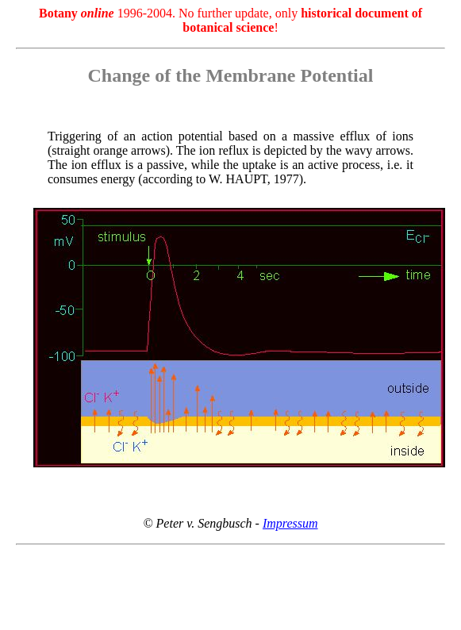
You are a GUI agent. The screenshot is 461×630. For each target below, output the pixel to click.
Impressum (290, 523)
